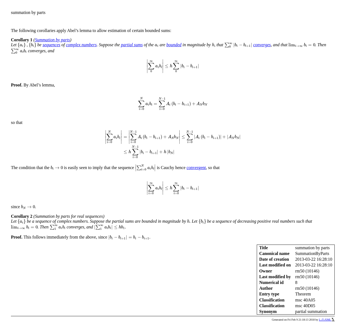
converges (262, 44)
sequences (51, 44)
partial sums (132, 44)
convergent (196, 167)
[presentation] (27, 45)
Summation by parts (52, 39)
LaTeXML (327, 319)
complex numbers (81, 44)
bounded (173, 44)
